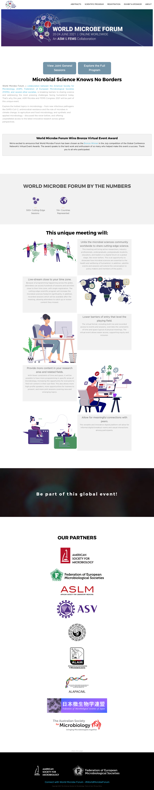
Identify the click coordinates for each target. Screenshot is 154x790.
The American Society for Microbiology (72, 786)
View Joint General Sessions (59, 68)
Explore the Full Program (94, 68)
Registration (113, 4)
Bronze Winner (91, 143)
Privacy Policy (98, 786)
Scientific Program (94, 4)
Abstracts (76, 4)
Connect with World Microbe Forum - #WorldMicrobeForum (77, 782)
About (148, 4)
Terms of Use (89, 786)
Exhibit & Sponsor (133, 4)
